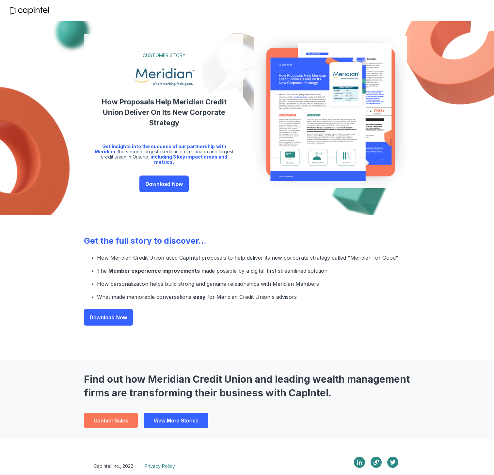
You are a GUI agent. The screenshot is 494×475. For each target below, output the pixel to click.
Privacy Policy (160, 466)
